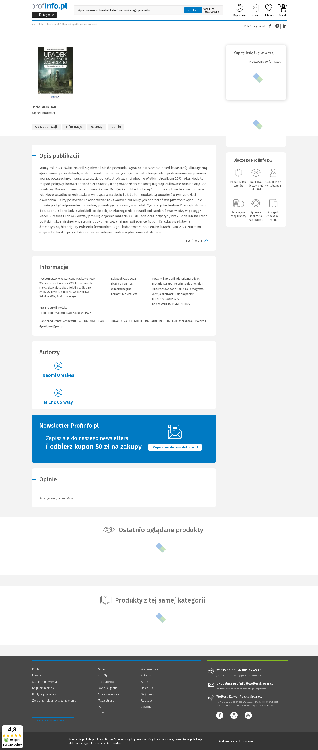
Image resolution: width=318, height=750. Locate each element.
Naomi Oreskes (58, 375)
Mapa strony (106, 700)
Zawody (146, 706)
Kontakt (37, 669)
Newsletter (39, 675)
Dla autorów (106, 681)
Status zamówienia (44, 681)
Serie (144, 681)
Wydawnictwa (149, 669)
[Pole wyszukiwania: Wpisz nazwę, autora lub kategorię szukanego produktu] (128, 10)
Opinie (116, 127)
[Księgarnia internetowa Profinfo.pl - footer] (44, 741)
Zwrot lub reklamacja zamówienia (54, 700)
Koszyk (282, 10)
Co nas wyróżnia (108, 694)
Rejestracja (239, 10)
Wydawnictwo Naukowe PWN (72, 312)
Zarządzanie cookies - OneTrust (53, 720)
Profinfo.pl (53, 24)
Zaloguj (255, 10)
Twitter (277, 26)
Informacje (74, 127)
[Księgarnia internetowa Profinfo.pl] (49, 6)
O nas (101, 669)
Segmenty (147, 694)
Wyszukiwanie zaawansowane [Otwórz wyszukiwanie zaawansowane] (212, 10)
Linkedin (284, 26)
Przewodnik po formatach (265, 61)
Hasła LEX (147, 688)
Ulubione (269, 10)
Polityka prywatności (45, 694)
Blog (101, 712)
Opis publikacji (46, 127)
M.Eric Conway (58, 402)
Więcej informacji (43, 113)
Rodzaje (146, 700)
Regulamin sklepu (43, 688)
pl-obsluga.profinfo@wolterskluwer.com (246, 683)
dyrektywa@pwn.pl (51, 326)
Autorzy (96, 127)
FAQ (100, 706)
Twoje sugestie (108, 688)
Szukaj (192, 10)
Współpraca (105, 675)
